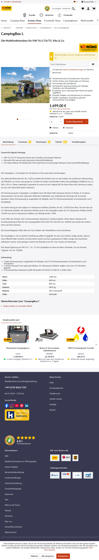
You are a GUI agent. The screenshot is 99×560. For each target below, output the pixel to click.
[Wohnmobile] (87, 21)
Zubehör (61, 142)
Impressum (9, 494)
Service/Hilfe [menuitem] (87, 2)
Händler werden (56, 399)
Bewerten (68, 128)
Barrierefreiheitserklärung (14, 472)
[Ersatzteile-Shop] (52, 21)
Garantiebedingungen (13, 489)
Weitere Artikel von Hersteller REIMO (16, 306)
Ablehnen (34, 556)
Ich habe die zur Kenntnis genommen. (73, 71)
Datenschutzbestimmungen (73, 70)
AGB (6, 456)
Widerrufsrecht (11, 532)
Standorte (8, 516)
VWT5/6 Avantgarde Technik (81, 348)
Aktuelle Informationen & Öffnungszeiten (20, 461)
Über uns (8, 521)
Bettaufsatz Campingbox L (18, 348)
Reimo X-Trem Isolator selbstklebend (49, 349)
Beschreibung (8, 142)
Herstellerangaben (79, 142)
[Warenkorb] (93, 8)
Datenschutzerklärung (13, 483)
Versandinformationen (13, 527)
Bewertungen (43, 142)
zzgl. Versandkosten (63, 109)
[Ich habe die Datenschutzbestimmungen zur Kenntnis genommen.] (50, 71)
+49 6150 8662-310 (15, 387)
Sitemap (8, 510)
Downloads (24, 142)
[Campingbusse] (70, 21)
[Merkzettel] (82, 8)
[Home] (4, 21)
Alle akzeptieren (48, 556)
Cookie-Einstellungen (13, 478)
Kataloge (53, 404)
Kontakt (7, 2)
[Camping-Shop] (17, 21)
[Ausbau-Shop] (34, 21)
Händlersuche (55, 393)
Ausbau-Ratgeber (11, 467)
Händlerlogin (16, 2)
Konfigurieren (63, 556)
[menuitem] (63, 8)
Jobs (6, 499)
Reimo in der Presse (12, 505)
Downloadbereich (56, 388)
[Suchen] (73, 8)
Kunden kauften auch (11, 320)
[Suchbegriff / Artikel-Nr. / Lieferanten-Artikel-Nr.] (63, 8)
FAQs (52, 383)
